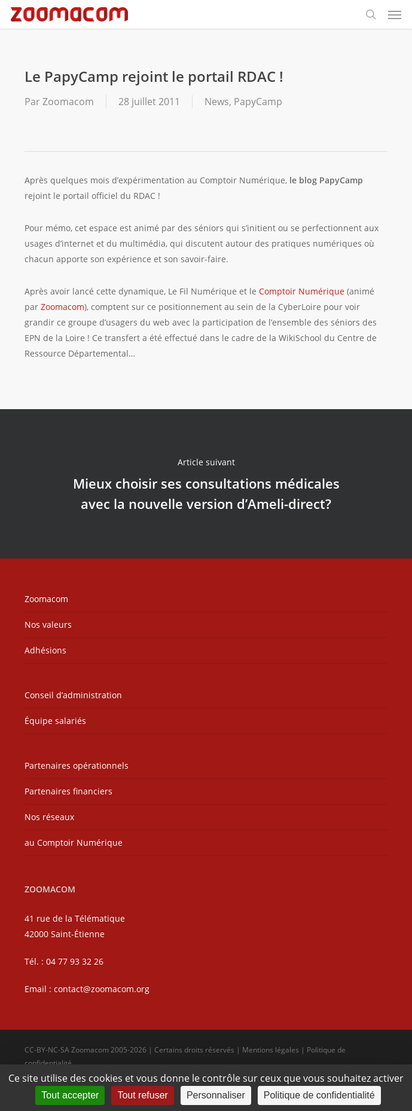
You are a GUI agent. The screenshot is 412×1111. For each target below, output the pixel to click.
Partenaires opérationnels (77, 765)
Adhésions (45, 650)
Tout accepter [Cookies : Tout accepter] (70, 1095)
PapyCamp (258, 101)
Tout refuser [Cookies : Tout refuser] (142, 1095)
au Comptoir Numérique (74, 842)
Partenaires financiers (68, 791)
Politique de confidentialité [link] (319, 1095)
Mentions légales (270, 1050)
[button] (394, 14)
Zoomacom (68, 101)
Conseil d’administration (73, 695)
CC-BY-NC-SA (47, 1050)
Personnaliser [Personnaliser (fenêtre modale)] (216, 1095)
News (217, 101)
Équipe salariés (55, 720)
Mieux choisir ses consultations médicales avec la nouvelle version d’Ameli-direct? (206, 483)
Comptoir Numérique (301, 291)
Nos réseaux (49, 816)
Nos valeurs (48, 624)
